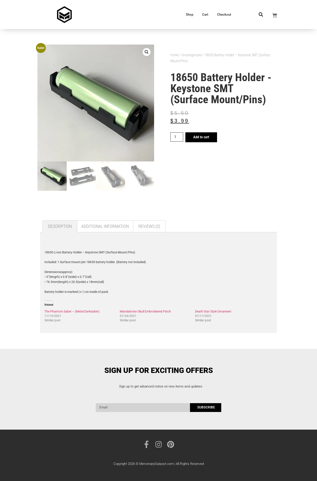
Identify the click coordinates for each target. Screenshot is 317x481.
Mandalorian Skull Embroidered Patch (145, 311)
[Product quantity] (176, 137)
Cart (205, 15)
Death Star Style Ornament (213, 311)
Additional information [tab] (105, 226)
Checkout (224, 15)
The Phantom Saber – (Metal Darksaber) (72, 311)
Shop (189, 15)
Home (174, 55)
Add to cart (201, 137)
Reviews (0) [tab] (149, 226)
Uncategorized (191, 55)
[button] (147, 52)
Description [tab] (60, 226)
